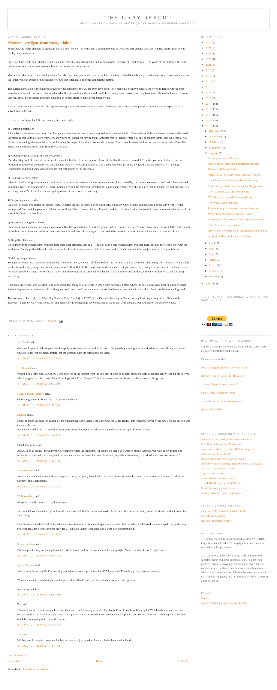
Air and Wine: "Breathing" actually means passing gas (231, 463)
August (213, 153)
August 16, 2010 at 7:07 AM (38, 358)
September (215, 147)
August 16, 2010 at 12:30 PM (39, 383)
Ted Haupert (24, 368)
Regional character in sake (216, 520)
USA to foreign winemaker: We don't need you (234, 208)
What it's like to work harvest (217, 468)
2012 (208, 114)
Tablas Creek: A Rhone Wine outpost (221, 401)
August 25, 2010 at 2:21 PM (38, 645)
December (215, 130)
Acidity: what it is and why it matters (222, 493)
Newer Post (13, 661)
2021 (208, 64)
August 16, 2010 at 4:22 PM (38, 460)
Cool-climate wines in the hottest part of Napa (234, 163)
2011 (208, 120)
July (211, 243)
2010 (208, 126)
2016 (208, 92)
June (212, 248)
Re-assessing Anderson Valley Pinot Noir (224, 367)
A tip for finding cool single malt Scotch (230, 236)
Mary (20, 634)
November (215, 136)
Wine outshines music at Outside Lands (230, 213)
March (213, 265)
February (214, 270)
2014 (208, 103)
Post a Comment (16, 655)
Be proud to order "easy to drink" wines (223, 458)
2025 (208, 42)
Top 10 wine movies (212, 473)
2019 (208, 75)
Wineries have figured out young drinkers (231, 197)
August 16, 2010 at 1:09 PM (38, 405)
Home (99, 661)
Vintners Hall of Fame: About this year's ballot (234, 174)
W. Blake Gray (25, 470)
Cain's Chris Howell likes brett (218, 392)
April (212, 259)
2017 (208, 87)
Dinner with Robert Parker (223, 169)
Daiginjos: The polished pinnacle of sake (224, 511)
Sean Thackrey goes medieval (217, 488)
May (212, 254)
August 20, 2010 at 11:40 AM (39, 624)
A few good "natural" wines (223, 158)
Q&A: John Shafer (211, 409)
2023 (208, 53)
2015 (208, 98)
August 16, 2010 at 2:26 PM (38, 435)
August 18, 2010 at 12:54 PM (39, 594)
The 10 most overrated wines (224, 225)
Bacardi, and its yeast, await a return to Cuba (226, 439)
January (213, 276)
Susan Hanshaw (26, 544)
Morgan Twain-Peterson (30, 393)
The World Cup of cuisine (222, 202)
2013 (208, 109)
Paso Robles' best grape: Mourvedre (221, 444)
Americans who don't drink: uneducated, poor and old (238, 230)
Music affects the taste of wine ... (219, 478)
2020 (208, 70)
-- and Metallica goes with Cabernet (221, 483)
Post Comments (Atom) (36, 669)
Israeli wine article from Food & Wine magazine (228, 449)
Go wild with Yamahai (213, 515)
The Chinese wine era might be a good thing (233, 180)
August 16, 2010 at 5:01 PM (38, 486)
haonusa (21, 414)
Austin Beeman (25, 565)
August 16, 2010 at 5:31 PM (38, 534)
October (214, 142)
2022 (208, 59)
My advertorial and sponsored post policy (224, 602)
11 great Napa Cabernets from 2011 (221, 384)
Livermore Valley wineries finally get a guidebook (236, 219)
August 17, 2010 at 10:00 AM (39, 555)
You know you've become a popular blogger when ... (237, 186)
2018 (208, 81)
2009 (208, 283)
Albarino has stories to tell (216, 453)
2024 (208, 48)
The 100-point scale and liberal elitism (229, 191)
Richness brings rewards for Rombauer (223, 375)
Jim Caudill (23, 342)
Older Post (184, 661)
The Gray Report (138, 17)
